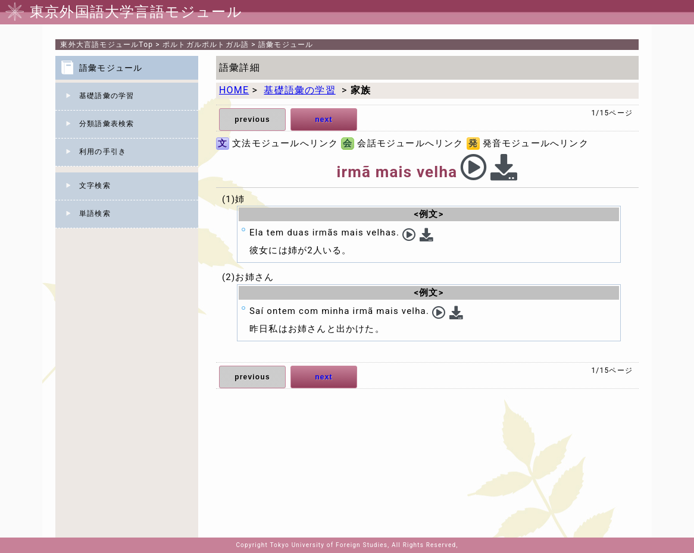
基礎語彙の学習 (106, 96)
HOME (234, 90)
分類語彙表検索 (106, 124)
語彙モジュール (285, 44)
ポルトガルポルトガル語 (205, 44)
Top (106, 44)
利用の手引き (102, 151)
